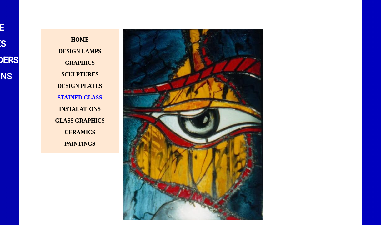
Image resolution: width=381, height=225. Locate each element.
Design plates (80, 86)
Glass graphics (80, 121)
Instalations (80, 109)
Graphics (80, 63)
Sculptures (79, 74)
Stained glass (80, 97)
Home (80, 40)
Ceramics (79, 132)
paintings (79, 144)
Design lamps (79, 51)
